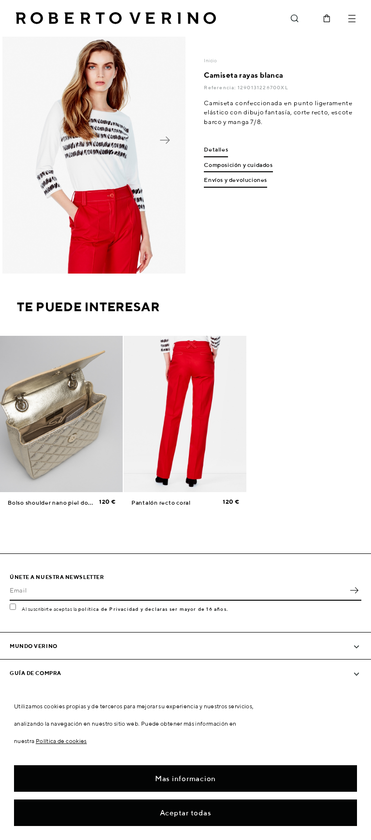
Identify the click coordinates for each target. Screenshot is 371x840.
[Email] (178, 590)
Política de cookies (61, 740)
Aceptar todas (186, 813)
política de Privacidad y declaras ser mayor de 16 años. (153, 609)
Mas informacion (185, 778)
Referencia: (220, 87)
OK (354, 590)
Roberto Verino (115, 18)
